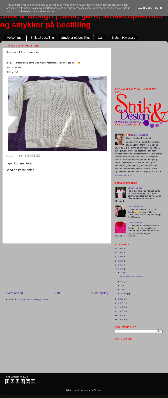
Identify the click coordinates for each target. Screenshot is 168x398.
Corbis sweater (135, 223)
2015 (121, 303)
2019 (121, 261)
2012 (121, 315)
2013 (121, 311)
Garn (101, 37)
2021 (121, 257)
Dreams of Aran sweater (131, 276)
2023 (121, 252)
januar (124, 294)
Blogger (97, 390)
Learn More (145, 8)
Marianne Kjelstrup (138, 135)
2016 (121, 299)
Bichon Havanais (123, 37)
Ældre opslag (99, 293)
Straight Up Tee (135, 188)
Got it (158, 8)
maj (123, 285)
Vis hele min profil (123, 175)
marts (124, 289)
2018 (121, 265)
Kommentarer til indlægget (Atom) (33, 299)
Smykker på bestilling (75, 37)
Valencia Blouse (135, 206)
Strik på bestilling (42, 37)
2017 (121, 269)
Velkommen (15, 37)
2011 (121, 319)
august (124, 272)
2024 (121, 248)
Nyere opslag (14, 293)
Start (57, 293)
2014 (121, 307)
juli (122, 281)
